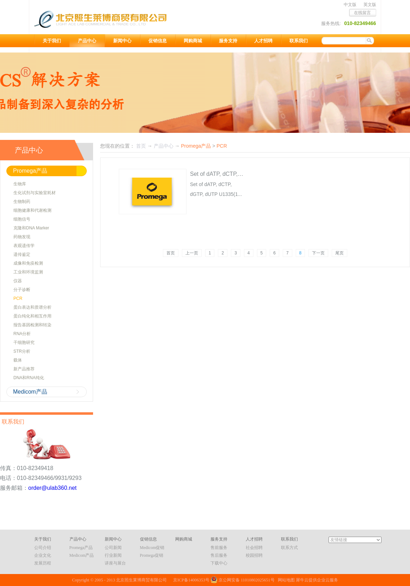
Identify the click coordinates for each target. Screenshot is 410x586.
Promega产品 (196, 146)
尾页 (339, 253)
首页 (170, 253)
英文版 (369, 4)
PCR (221, 146)
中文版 (350, 4)
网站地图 (285, 580)
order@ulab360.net (52, 488)
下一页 (318, 253)
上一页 (191, 253)
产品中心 (163, 146)
